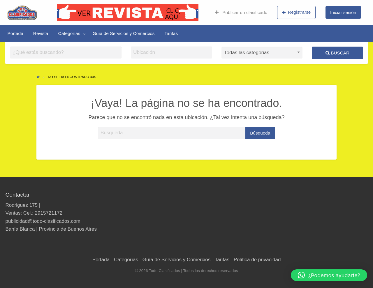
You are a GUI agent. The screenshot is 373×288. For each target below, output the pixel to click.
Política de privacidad (257, 259)
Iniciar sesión (343, 12)
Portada (15, 33)
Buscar (337, 52)
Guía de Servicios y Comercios (124, 33)
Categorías (69, 33)
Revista (40, 33)
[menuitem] (241, 12)
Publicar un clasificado (241, 12)
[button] (329, 275)
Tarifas (171, 33)
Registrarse (296, 12)
